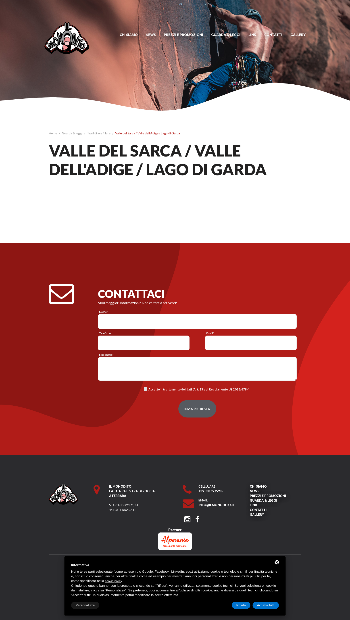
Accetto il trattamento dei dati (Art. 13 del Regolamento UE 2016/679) (198, 389)
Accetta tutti (265, 605)
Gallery (298, 35)
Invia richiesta (197, 409)
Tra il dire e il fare (99, 133)
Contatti (273, 35)
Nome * (103, 311)
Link (252, 35)
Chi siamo (129, 35)
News (151, 35)
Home (53, 133)
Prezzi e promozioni (183, 35)
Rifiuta (241, 605)
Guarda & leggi (225, 35)
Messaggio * (106, 354)
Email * (210, 333)
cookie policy (113, 581)
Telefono (105, 333)
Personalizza (85, 605)
